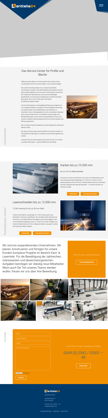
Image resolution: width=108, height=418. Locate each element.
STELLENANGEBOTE (86, 262)
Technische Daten (90, 194)
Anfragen (73, 194)
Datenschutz (64, 411)
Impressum (56, 411)
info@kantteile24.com (51, 406)
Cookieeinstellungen (46, 411)
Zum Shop (83, 366)
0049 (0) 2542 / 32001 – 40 (83, 355)
